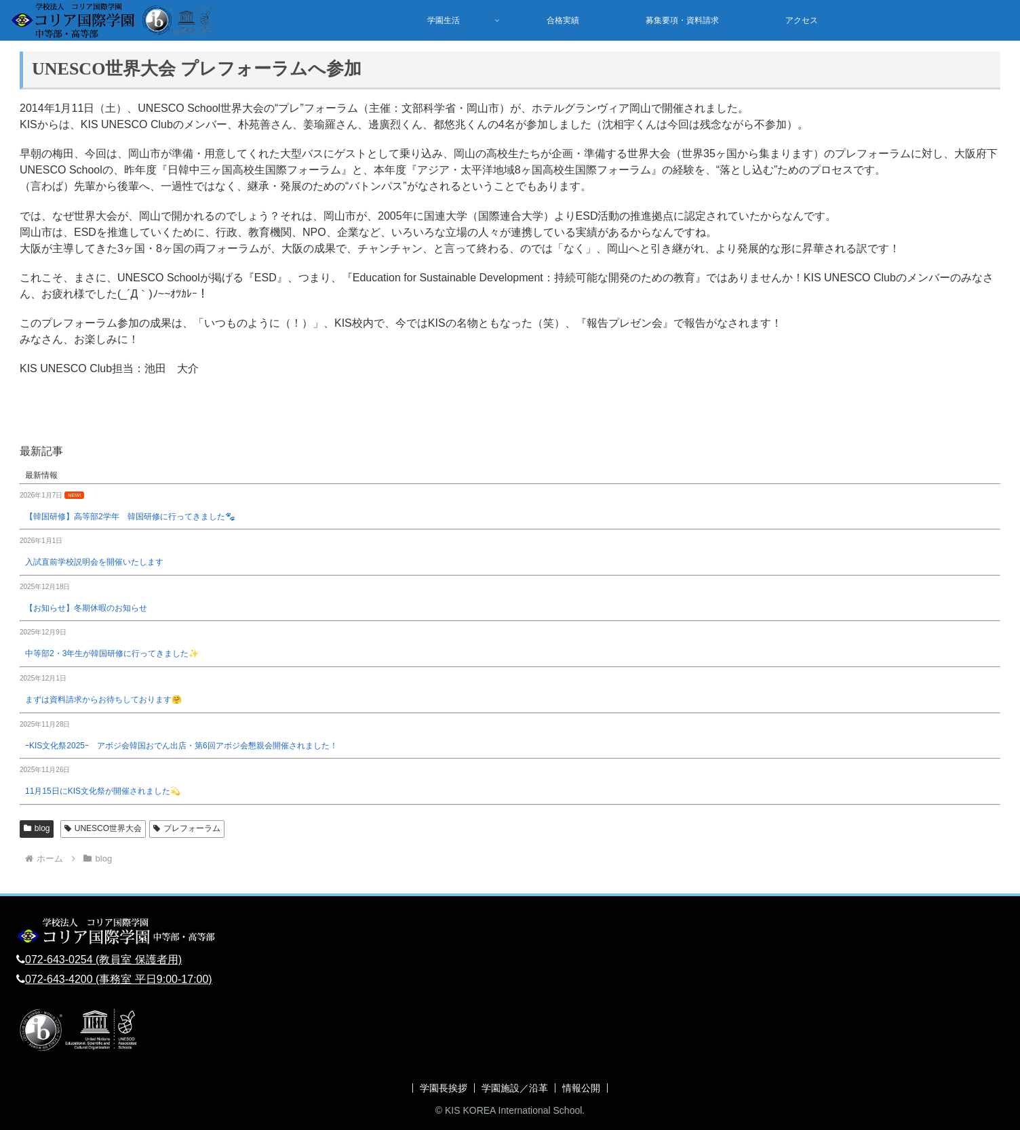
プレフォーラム (186, 828)
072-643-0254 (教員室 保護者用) (103, 959)
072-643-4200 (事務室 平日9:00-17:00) (118, 979)
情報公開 (581, 1088)
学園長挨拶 (443, 1088)
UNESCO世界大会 (103, 828)
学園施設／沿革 (515, 1088)
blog (37, 828)
